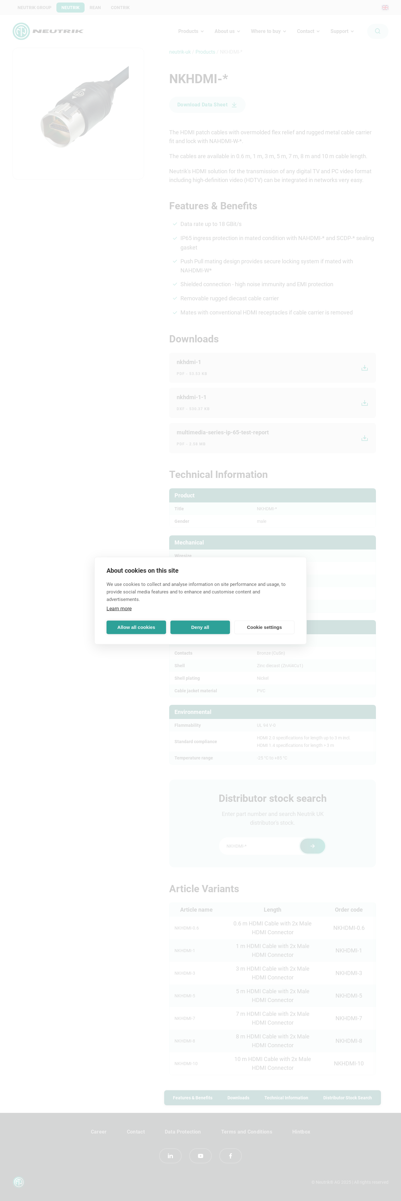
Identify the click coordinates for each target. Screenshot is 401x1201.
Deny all (200, 627)
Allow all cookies (136, 627)
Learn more (119, 608)
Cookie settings (264, 627)
